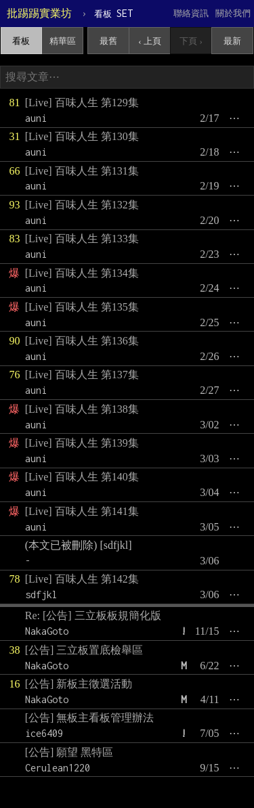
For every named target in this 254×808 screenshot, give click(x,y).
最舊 (108, 41)
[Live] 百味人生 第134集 (82, 273)
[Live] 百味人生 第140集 (82, 476)
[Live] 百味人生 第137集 (82, 374)
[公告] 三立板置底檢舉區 (84, 650)
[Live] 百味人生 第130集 (82, 136)
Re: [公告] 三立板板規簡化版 (93, 615)
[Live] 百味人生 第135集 (82, 307)
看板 (21, 41)
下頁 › (191, 41)
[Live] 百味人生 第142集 (82, 579)
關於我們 (233, 13)
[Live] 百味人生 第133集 (82, 238)
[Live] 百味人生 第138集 (82, 409)
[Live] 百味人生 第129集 (82, 102)
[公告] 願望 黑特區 (69, 752)
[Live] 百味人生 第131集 (82, 171)
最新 (232, 41)
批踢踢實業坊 (39, 13)
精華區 (62, 41)
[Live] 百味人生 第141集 (82, 511)
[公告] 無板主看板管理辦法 (89, 717)
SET (113, 13)
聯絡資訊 (191, 13)
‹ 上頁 (149, 41)
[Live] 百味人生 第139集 (82, 443)
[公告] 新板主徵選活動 (79, 684)
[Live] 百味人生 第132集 (82, 204)
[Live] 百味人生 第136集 (82, 340)
